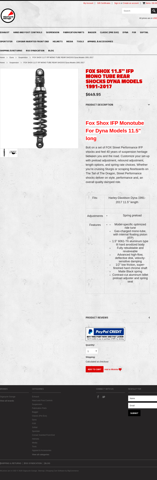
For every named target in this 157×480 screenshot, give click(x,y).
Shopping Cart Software (55, 471)
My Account (88, 3)
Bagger (92, 32)
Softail (144, 32)
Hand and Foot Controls (27, 32)
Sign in (117, 3)
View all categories (40, 454)
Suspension (52, 32)
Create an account (131, 3)
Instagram (109, 397)
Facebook (98, 397)
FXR (134, 32)
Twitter (103, 397)
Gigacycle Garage (7, 397)
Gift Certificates (103, 3)
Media (69, 41)
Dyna (125, 32)
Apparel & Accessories (100, 41)
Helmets (57, 41)
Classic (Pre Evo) (109, 32)
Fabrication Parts (73, 32)
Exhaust (4, 32)
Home (2, 57)
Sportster (6, 41)
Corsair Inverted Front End (32, 41)
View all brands (7, 401)
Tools (80, 41)
